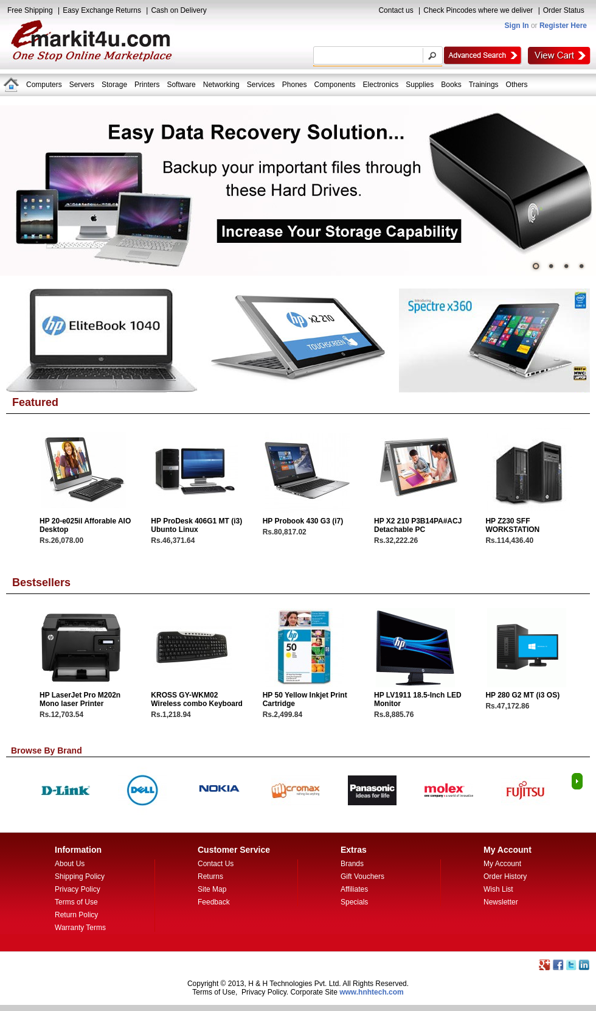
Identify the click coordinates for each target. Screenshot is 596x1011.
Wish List (498, 889)
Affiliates (354, 889)
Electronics (381, 84)
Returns (210, 876)
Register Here (563, 25)
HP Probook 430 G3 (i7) (303, 521)
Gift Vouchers (362, 876)
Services (261, 84)
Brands (352, 863)
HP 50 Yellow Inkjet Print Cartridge (305, 699)
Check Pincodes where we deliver (478, 10)
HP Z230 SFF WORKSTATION (512, 525)
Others (517, 84)
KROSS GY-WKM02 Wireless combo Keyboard (197, 699)
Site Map (212, 889)
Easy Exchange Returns (102, 10)
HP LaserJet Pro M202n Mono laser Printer (80, 699)
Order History (505, 876)
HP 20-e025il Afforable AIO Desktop (85, 525)
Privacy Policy (77, 889)
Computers (44, 84)
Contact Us (216, 863)
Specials (354, 902)
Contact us (395, 10)
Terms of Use (76, 902)
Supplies (420, 84)
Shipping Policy (80, 876)
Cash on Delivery (178, 10)
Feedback (214, 902)
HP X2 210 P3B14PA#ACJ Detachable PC (418, 525)
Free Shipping (30, 10)
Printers (146, 84)
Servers (81, 84)
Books (451, 84)
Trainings (484, 84)
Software (181, 84)
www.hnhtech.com (371, 992)
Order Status (563, 10)
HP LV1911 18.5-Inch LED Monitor (418, 699)
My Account (502, 863)
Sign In (517, 25)
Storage (114, 84)
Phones (294, 84)
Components (335, 84)
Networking (221, 84)
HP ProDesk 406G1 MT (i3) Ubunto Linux (196, 525)
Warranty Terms (80, 927)
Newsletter (500, 902)
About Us (70, 863)
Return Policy (76, 915)
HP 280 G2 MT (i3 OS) (522, 695)
